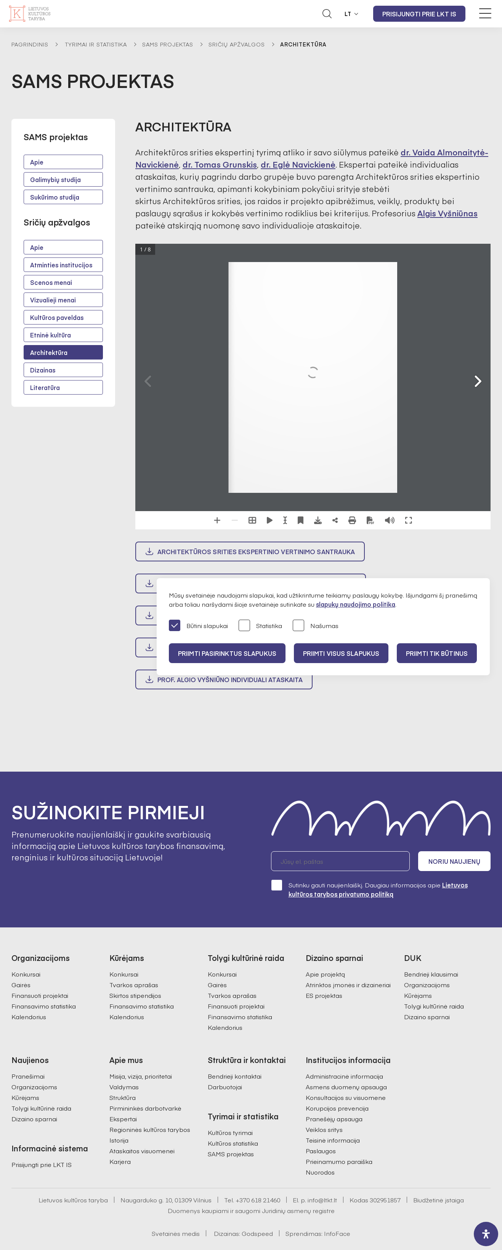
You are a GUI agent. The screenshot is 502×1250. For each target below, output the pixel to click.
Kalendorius (28, 1016)
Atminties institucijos (61, 265)
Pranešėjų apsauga (334, 1118)
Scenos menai (51, 282)
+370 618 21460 (258, 1200)
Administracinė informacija (344, 1076)
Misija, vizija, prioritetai (140, 1076)
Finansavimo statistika (43, 1006)
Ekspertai (123, 1118)
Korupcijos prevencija (337, 1108)
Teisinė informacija (333, 1140)
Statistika (260, 626)
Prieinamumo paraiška (339, 1161)
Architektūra (48, 352)
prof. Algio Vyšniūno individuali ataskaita (230, 679)
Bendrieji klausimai (431, 974)
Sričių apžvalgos (236, 44)
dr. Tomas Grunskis (220, 164)
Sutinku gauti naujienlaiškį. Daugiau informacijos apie (369, 889)
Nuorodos (320, 1172)
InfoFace (337, 1233)
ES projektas (324, 995)
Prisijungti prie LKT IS (419, 14)
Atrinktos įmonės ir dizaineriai (348, 984)
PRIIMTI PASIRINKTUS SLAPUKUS (227, 653)
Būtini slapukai (198, 626)
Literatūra (45, 387)
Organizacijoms (427, 984)
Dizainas (42, 370)
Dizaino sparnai (427, 1016)
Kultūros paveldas (56, 317)
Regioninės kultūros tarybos (149, 1129)
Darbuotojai (225, 1086)
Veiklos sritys (324, 1129)
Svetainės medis (176, 1233)
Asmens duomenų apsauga (346, 1086)
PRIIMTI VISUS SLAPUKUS (341, 653)
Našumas (315, 626)
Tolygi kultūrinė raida (434, 1006)
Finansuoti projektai (39, 995)
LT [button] (348, 14)
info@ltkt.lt (322, 1200)
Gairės (20, 984)
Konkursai (25, 974)
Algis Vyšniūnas (447, 213)
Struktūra (122, 1097)
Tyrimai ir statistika (96, 44)
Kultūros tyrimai (230, 1132)
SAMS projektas (167, 44)
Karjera (120, 1161)
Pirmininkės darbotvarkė (145, 1108)
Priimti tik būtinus (437, 653)
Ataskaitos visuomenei (142, 1150)
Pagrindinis (29, 44)
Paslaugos (321, 1150)
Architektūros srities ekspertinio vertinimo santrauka (256, 551)
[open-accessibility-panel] (486, 1234)
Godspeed (257, 1233)
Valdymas (124, 1086)
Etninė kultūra (50, 335)
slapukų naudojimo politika (355, 604)
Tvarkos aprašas (133, 984)
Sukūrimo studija (54, 197)
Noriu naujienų (454, 861)
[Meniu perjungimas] (485, 13)
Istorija (118, 1140)
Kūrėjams (418, 995)
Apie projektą (325, 974)
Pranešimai (28, 1076)
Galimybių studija (55, 179)
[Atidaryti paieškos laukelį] (327, 14)
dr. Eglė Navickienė (298, 164)
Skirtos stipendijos (135, 995)
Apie (36, 162)
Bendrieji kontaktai (234, 1076)
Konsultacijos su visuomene (346, 1097)
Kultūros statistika (233, 1143)
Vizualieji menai (53, 300)
